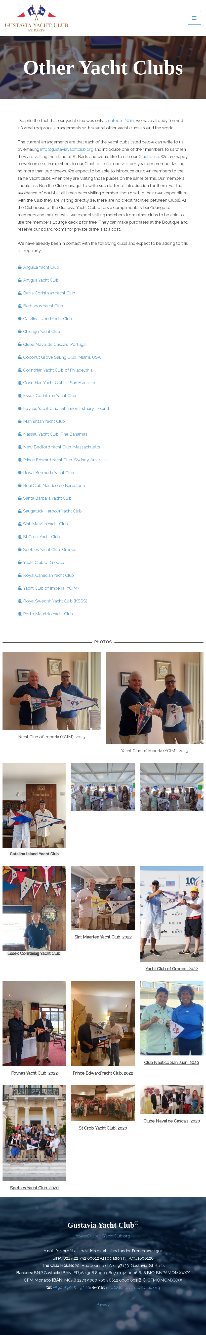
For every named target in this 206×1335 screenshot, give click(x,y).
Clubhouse (149, 156)
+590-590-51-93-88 (72, 1287)
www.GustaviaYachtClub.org (103, 1235)
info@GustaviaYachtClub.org (133, 1287)
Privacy (103, 1304)
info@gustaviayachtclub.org (66, 149)
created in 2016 (119, 120)
